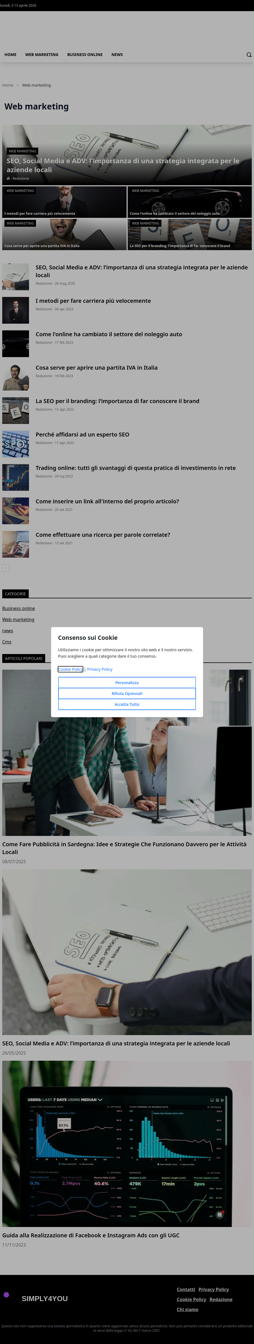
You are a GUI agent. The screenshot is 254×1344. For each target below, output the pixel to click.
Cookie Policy (70, 669)
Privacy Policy (99, 669)
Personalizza (127, 682)
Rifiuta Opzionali (127, 693)
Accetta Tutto (127, 704)
